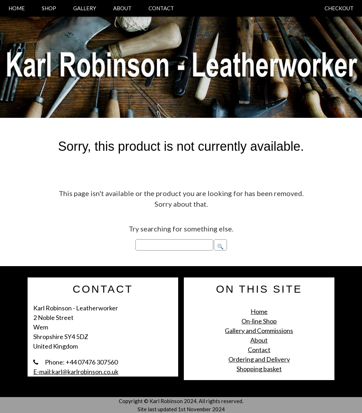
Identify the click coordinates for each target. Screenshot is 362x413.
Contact (259, 350)
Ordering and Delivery (259, 359)
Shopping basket (259, 369)
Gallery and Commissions (259, 330)
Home (259, 311)
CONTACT (161, 8)
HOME (16, 8)
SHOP (49, 8)
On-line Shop (259, 321)
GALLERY (84, 8)
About (259, 340)
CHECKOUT (339, 8)
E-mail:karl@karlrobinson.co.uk (75, 371)
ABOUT (122, 8)
